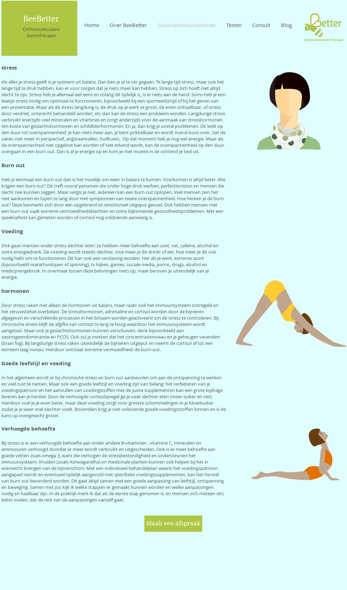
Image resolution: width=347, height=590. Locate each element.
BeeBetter (41, 18)
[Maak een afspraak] (173, 524)
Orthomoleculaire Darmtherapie (41, 32)
